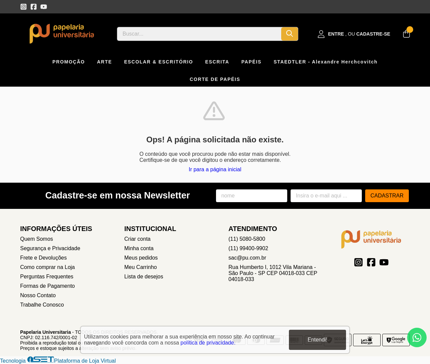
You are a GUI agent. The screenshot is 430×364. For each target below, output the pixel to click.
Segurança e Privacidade (50, 248)
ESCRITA (217, 61)
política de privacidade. (207, 343)
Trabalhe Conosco (42, 305)
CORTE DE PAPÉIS (215, 79)
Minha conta (139, 248)
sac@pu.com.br (247, 258)
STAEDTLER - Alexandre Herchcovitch (325, 61)
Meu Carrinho (140, 267)
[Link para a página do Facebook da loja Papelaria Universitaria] (33, 6)
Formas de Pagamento (47, 286)
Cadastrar (387, 195)
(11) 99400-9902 (248, 248)
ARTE (104, 61)
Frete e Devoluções (43, 258)
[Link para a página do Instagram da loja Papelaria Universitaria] (23, 6)
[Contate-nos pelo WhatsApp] (417, 337)
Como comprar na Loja (47, 267)
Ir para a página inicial (215, 169)
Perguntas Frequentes (46, 276)
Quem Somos (36, 239)
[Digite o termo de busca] (199, 34)
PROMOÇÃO (68, 61)
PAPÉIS (251, 61)
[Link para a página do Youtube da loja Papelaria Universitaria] (43, 6)
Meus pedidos (141, 258)
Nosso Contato (38, 295)
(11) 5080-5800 (246, 239)
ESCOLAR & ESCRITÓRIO (158, 61)
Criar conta (137, 239)
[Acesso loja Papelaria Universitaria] (354, 34)
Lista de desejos (143, 276)
